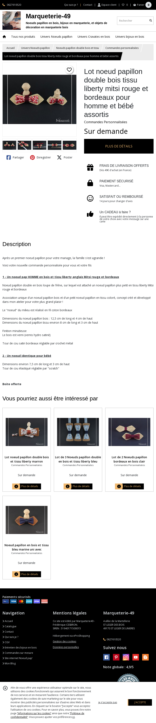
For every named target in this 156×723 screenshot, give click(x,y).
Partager (15, 157)
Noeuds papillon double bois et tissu (77, 48)
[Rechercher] (150, 21)
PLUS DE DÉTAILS (118, 146)
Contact (87, 5)
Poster (64, 157)
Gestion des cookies (64, 641)
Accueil (10, 48)
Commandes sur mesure (17, 653)
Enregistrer (40, 157)
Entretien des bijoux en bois (19, 647)
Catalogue (9, 626)
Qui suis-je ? (10, 637)
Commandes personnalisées (122, 48)
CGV (6, 642)
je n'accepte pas (107, 702)
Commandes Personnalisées (105, 122)
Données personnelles (66, 647)
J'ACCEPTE (140, 702)
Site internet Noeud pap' (17, 658)
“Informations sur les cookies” (34, 713)
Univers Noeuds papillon (35, 48)
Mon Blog (9, 663)
